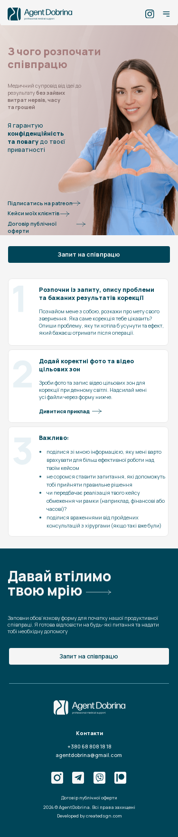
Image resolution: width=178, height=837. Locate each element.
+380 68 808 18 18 (89, 746)
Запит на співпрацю (88, 254)
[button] (97, 411)
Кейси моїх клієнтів (33, 213)
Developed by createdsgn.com (89, 816)
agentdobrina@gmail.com (89, 754)
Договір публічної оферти (32, 227)
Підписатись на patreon (40, 203)
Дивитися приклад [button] (64, 411)
